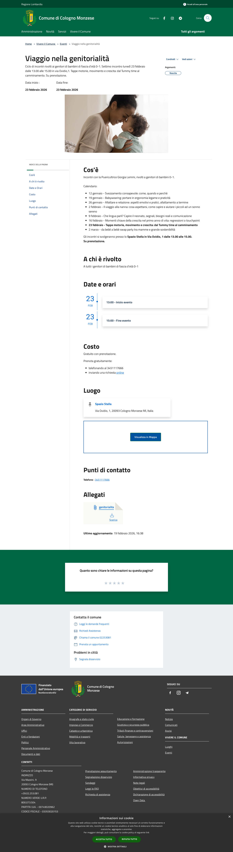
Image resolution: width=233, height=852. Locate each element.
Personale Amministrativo (35, 748)
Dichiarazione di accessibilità (149, 794)
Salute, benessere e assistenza (134, 736)
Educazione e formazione (130, 719)
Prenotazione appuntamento (101, 771)
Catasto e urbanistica (81, 731)
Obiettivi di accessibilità (146, 789)
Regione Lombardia (31, 4)
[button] (116, 846)
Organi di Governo (31, 719)
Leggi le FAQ (92, 789)
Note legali (139, 783)
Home (28, 44)
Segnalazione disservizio (98, 777)
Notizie (169, 719)
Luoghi (168, 747)
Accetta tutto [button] (104, 839)
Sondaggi (90, 783)
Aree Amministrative (32, 725)
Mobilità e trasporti (79, 737)
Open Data (139, 800)
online (120, 372)
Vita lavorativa (77, 742)
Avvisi (168, 731)
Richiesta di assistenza (97, 794)
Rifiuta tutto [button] (129, 839)
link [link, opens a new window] (147, 832)
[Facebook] (163, 18)
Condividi (172, 59)
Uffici (24, 731)
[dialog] (116, 832)
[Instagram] (171, 18)
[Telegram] (179, 18)
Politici (25, 742)
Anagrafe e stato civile (81, 719)
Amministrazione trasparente (149, 771)
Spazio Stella (103, 404)
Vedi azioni (189, 59)
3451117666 (102, 480)
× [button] (229, 817)
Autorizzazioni (125, 742)
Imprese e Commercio (81, 725)
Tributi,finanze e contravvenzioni (135, 731)
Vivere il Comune (46, 44)
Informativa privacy (144, 777)
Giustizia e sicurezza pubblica (133, 725)
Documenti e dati (30, 754)
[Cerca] (208, 18)
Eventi (63, 44)
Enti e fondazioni (30, 737)
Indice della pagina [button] (38, 164)
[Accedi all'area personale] (195, 4)
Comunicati (171, 725)
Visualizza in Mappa (145, 437)
